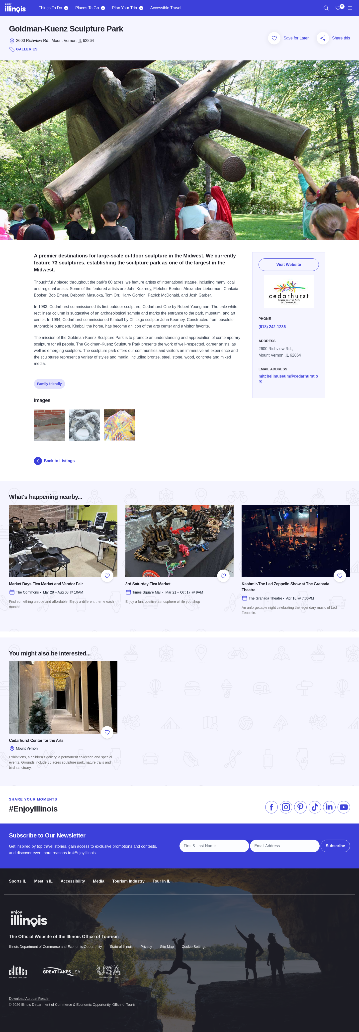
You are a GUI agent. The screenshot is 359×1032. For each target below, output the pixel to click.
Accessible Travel (165, 8)
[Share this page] (323, 38)
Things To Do (50, 8)
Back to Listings (54, 461)
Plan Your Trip (124, 8)
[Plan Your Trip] (141, 8)
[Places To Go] (103, 8)
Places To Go (87, 8)
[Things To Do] (66, 8)
